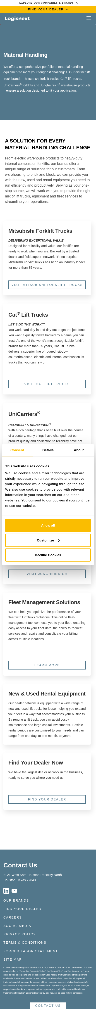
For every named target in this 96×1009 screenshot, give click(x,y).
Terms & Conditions (24, 942)
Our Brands (16, 900)
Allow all (48, 525)
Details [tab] (48, 450)
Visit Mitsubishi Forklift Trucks (47, 285)
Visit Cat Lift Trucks (47, 384)
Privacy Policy (19, 934)
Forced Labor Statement (30, 951)
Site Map (12, 959)
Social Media (17, 926)
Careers (12, 917)
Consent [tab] (17, 450)
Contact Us (20, 865)
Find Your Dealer (47, 799)
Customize (48, 540)
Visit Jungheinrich (47, 574)
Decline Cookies (48, 555)
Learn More (47, 665)
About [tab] (79, 450)
